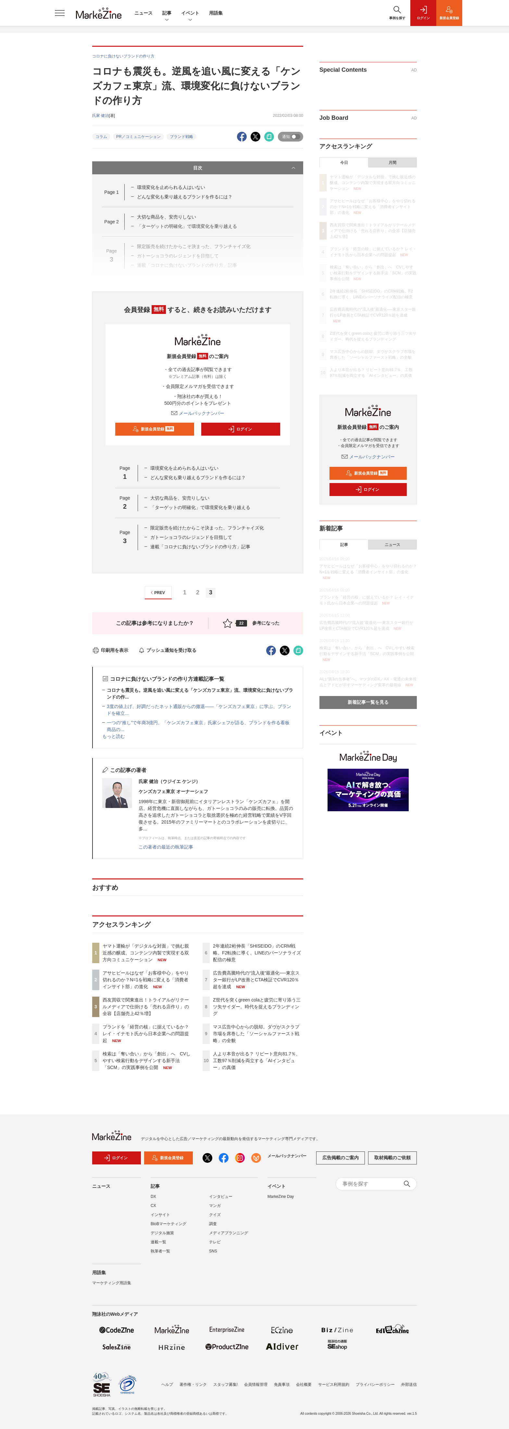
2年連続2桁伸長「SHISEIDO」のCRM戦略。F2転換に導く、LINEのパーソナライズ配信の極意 (257, 952)
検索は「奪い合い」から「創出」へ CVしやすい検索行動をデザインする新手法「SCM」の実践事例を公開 (147, 1060)
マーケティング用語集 (111, 1283)
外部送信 (409, 1384)
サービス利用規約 (333, 1384)
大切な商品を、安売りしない (166, 216)
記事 (166, 13)
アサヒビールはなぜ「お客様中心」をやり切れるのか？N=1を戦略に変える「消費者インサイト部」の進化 (146, 979)
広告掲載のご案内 (340, 1157)
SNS (213, 1251)
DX (153, 1196)
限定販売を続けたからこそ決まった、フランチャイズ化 (207, 527)
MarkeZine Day (280, 1196)
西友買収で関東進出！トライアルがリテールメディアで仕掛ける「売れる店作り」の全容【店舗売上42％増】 (146, 1006)
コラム (101, 136)
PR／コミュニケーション (138, 136)
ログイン (240, 429)
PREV (157, 592)
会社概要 (304, 1384)
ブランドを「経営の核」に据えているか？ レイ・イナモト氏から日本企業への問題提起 (146, 1033)
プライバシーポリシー (375, 1384)
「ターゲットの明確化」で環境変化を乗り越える (200, 507)
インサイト (160, 1214)
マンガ (215, 1205)
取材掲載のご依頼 (392, 1157)
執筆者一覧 (160, 1251)
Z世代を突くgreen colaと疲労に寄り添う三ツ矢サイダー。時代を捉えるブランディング (257, 1006)
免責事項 (282, 1384)
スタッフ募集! (225, 1384)
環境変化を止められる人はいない (171, 187)
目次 (245, 168)
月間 (392, 162)
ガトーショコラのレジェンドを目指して (191, 537)
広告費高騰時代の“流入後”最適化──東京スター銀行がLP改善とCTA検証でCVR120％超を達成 (256, 979)
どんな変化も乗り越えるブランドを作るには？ (184, 196)
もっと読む (113, 736)
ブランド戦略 (181, 136)
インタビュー (220, 1196)
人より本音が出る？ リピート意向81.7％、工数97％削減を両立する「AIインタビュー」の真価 (256, 1060)
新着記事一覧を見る (368, 702)
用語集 (216, 13)
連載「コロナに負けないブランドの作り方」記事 (200, 546)
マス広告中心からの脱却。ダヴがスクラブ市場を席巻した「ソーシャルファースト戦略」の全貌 (256, 1033)
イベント (190, 13)
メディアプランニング (228, 1233)
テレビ (215, 1242)
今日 (344, 162)
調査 (213, 1224)
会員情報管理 (255, 1384)
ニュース (143, 13)
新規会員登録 (153, 429)
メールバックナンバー (197, 413)
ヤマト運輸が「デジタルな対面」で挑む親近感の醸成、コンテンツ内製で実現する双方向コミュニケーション (146, 952)
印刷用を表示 (110, 650)
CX (153, 1205)
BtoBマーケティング (168, 1224)
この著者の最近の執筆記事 (166, 847)
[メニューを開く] (60, 13)
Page (111, 192)
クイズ (215, 1214)
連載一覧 (158, 1242)
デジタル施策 (162, 1233)
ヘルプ (167, 1384)
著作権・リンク (193, 1384)
